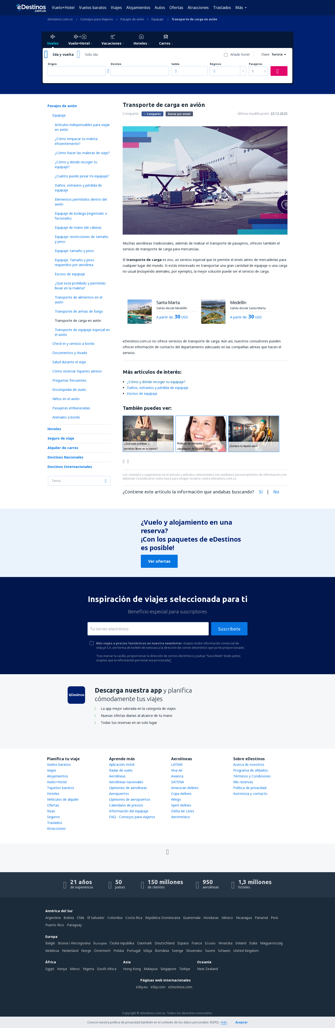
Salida (175, 64)
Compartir (152, 114)
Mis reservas (243, 782)
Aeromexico (180, 816)
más (224, 1022)
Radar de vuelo (121, 770)
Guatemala (191, 917)
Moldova (52, 950)
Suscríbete (229, 629)
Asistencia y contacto (250, 793)
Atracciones (198, 7)
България (100, 943)
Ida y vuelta (63, 54)
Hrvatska (225, 943)
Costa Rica (133, 917)
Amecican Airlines (185, 787)
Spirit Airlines (181, 805)
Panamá (261, 917)
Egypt (49, 968)
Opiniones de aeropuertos (129, 799)
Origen (52, 64)
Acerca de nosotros (248, 764)
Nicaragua (244, 917)
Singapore (168, 968)
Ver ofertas (159, 561)
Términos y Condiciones (252, 776)
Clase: (265, 54)
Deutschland (165, 943)
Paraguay (74, 925)
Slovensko (194, 950)
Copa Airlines (181, 793)
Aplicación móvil (121, 764)
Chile (80, 917)
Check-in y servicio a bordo (73, 343)
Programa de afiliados (250, 770)
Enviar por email (179, 114)
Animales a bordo (66, 417)
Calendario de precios (126, 805)
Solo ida (91, 54)
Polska (118, 950)
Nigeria (88, 968)
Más (239, 7)
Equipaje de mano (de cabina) (78, 227)
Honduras (211, 917)
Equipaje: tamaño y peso (74, 250)
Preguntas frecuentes (69, 380)
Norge (86, 950)
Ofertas (176, 7)
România (162, 950)
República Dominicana (162, 917)
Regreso (215, 64)
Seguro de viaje (61, 438)
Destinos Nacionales (65, 457)
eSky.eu (142, 987)
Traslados (222, 7)
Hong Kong (132, 968)
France (196, 943)
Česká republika (122, 943)
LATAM (176, 764)
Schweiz (224, 950)
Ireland (240, 943)
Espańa (183, 943)
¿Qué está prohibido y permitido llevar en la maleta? (80, 285)
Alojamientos (138, 7)
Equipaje (59, 115)
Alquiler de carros (63, 447)
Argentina (53, 917)
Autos (160, 7)
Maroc (75, 968)
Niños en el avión (66, 398)
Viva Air (177, 770)
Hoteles (54, 429)
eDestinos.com (180, 987)
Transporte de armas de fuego (79, 311)
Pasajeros (255, 64)
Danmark (144, 943)
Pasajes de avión (62, 105)
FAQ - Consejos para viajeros (132, 816)
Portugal (133, 950)
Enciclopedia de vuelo (69, 389)
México (227, 917)
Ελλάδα (210, 943)
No (276, 492)
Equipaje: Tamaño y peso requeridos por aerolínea (74, 262)
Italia (253, 943)
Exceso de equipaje (70, 274)
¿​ (156, 382)
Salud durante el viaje (69, 362)
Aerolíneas (117, 776)
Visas (51, 811)
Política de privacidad (249, 787)
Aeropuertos (119, 793)
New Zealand (207, 968)
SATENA (177, 782)
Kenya (62, 968)
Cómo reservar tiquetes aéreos (77, 371)
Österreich (102, 950)
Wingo (176, 799)
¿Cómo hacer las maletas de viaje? (82, 152)
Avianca (177, 776)
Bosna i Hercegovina (74, 943)
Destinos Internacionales (70, 466)
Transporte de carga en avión (78, 320)
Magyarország (271, 943)
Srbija (147, 950)
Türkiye (184, 968)
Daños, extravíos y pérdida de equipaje (157, 387)
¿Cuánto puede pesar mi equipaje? (82, 176)
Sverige (177, 950)
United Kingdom (246, 950)
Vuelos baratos (92, 7)
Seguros (53, 816)
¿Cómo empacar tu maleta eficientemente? (76, 141)
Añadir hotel (239, 54)
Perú (274, 917)
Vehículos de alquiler (63, 799)
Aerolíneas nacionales (126, 782)
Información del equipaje (128, 811)
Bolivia (69, 917)
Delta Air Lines (182, 811)
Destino (116, 64)
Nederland (70, 950)
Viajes (116, 7)
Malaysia (151, 968)
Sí (261, 492)
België (50, 943)
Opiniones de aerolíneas (128, 787)
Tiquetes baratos (60, 787)
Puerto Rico (54, 925)
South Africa (106, 968)
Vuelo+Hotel (63, 7)
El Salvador (95, 917)
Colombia (114, 917)
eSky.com (158, 987)
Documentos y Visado (69, 352)
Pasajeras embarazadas (71, 408)
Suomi (210, 950)
